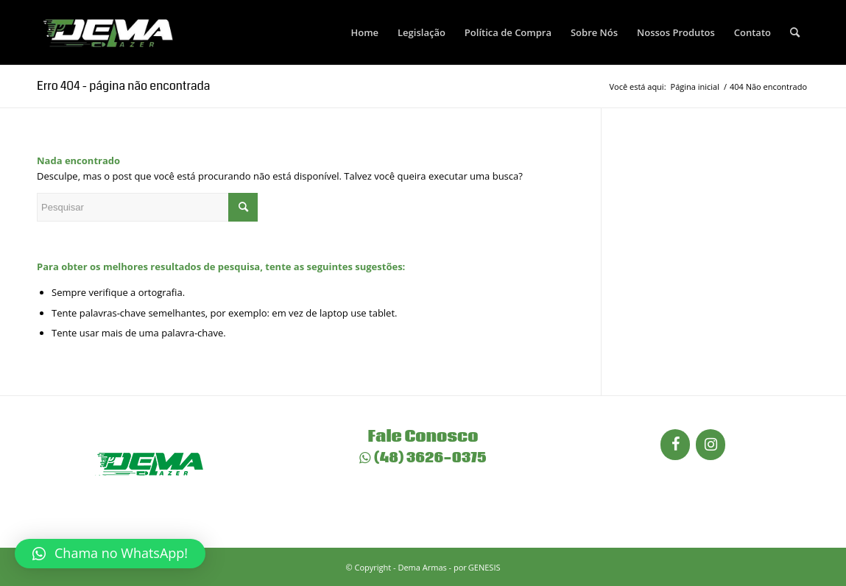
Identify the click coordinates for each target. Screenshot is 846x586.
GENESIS (484, 567)
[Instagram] (710, 444)
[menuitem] (364, 32)
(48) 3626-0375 (422, 457)
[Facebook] (675, 444)
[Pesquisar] (794, 32)
